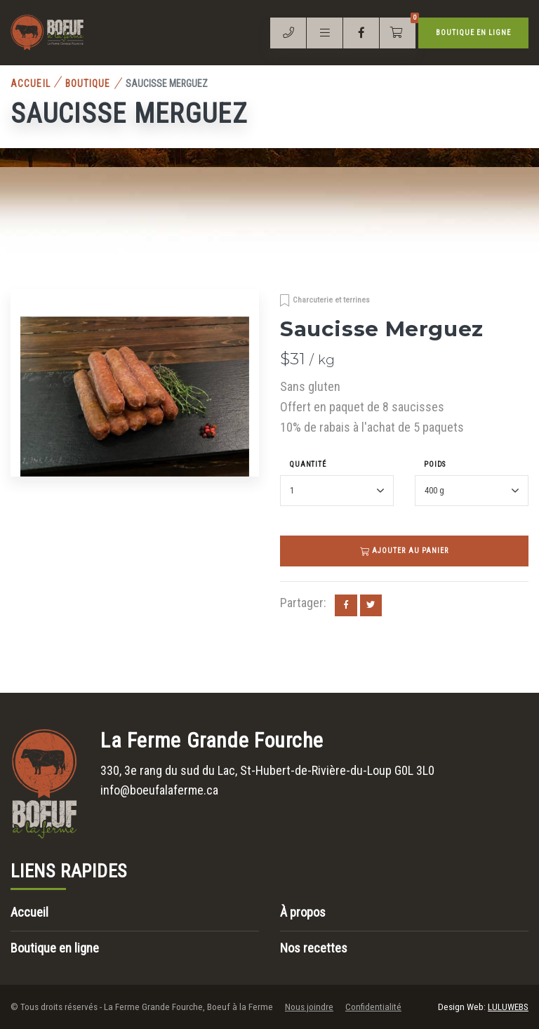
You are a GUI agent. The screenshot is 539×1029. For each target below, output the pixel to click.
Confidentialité (373, 1007)
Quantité (307, 464)
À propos (303, 912)
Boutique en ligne (474, 32)
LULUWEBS (508, 1007)
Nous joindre (309, 1007)
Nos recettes (313, 948)
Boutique (88, 83)
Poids (435, 464)
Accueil (31, 83)
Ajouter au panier (404, 550)
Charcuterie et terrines (331, 300)
